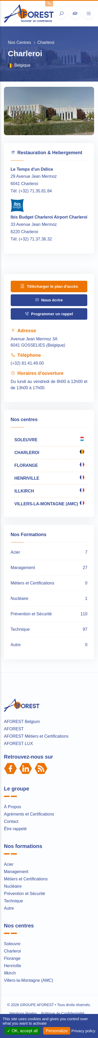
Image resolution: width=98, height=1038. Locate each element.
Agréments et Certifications (29, 814)
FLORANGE (49, 465)
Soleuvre (12, 944)
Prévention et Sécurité (24, 893)
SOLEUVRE (49, 439)
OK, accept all (22, 1031)
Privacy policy (83, 1031)
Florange (12, 958)
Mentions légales (23, 1013)
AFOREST (14, 729)
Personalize (57, 1031)
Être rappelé (15, 829)
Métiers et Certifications (26, 879)
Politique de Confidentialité (62, 1013)
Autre (9, 908)
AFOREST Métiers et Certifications (36, 736)
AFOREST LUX (18, 743)
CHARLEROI (49, 452)
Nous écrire (49, 300)
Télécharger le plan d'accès (49, 286)
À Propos (12, 807)
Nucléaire (13, 886)
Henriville (12, 966)
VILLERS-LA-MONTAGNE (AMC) (49, 503)
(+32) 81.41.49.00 (27, 363)
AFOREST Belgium (22, 721)
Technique (13, 901)
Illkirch (10, 973)
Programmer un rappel (49, 314)
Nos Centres (19, 42)
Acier (8, 864)
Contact (11, 821)
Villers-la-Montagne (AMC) (28, 980)
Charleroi (12, 951)
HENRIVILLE (49, 477)
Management (16, 871)
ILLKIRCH (49, 490)
